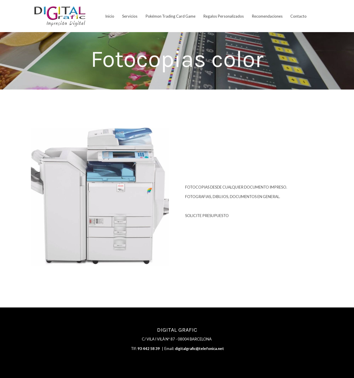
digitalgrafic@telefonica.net (199, 348)
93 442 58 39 (148, 348)
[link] (60, 16)
